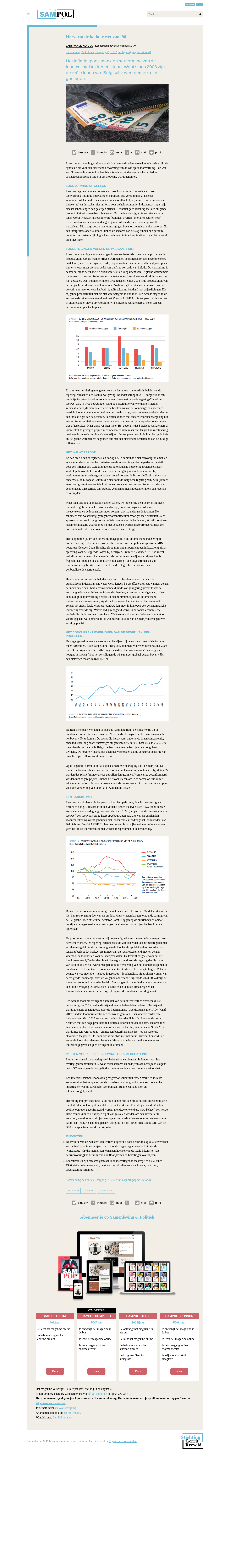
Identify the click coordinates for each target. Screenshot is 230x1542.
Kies (55, 1371)
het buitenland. (72, 1412)
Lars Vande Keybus (79, 45)
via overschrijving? (66, 1408)
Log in (199, 4)
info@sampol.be (97, 1393)
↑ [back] (157, 1155)
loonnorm (88, 1191)
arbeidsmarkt (106, 1191)
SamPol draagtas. (63, 1417)
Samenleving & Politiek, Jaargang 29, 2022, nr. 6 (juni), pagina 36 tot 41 (108, 52)
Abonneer (190, 4)
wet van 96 (73, 1191)
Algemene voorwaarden (51, 1403)
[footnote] (144, 650)
